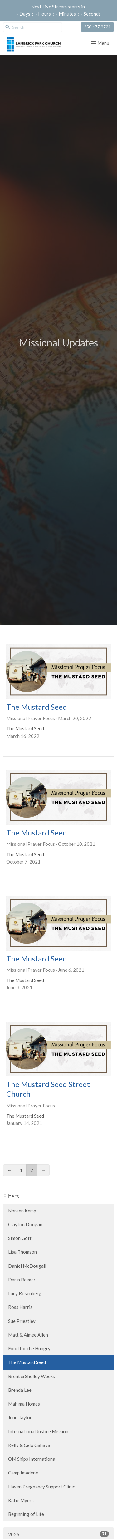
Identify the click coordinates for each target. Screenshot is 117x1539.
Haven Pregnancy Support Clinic (41, 1486)
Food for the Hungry (29, 1348)
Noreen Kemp (22, 1210)
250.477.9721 (97, 26)
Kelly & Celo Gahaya (29, 1445)
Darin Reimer (22, 1279)
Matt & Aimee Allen (28, 1335)
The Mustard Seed (27, 1362)
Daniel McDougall (27, 1266)
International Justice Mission (38, 1431)
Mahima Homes (24, 1403)
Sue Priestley (22, 1321)
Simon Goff (20, 1238)
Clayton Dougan (25, 1224)
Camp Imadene (23, 1472)
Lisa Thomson (22, 1252)
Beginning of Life (26, 1514)
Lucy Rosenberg (24, 1293)
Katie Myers (21, 1500)
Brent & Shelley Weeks (31, 1376)
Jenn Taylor (20, 1417)
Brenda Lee (20, 1390)
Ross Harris (20, 1307)
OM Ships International (32, 1459)
